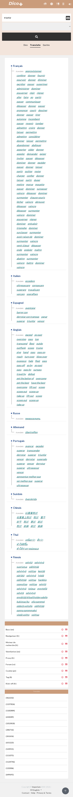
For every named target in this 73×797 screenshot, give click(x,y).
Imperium (36, 787)
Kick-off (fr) (11, 683)
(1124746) (10, 762)
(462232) (10, 698)
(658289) (10, 717)
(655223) (10, 742)
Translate (35, 45)
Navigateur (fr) (12, 636)
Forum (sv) (10, 664)
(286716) (10, 730)
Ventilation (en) (13, 651)
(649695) (10, 774)
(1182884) (10, 710)
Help (33, 793)
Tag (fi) (9, 677)
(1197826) (10, 704)
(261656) (10, 736)
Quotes (46, 45)
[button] (45, 4)
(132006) (10, 768)
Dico (25, 45)
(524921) (10, 749)
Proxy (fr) (10, 658)
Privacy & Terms (44, 793)
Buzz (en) (10, 629)
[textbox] (36, 18)
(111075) (10, 755)
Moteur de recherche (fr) (12, 643)
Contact (25, 793)
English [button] (35, 790)
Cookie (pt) (11, 671)
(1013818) (10, 723)
